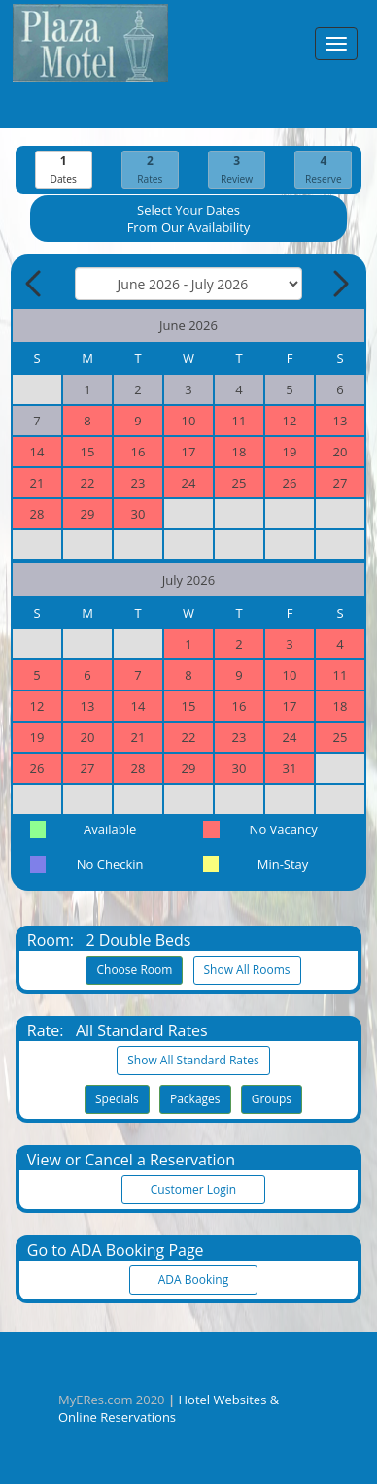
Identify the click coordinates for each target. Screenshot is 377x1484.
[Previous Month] (35, 283)
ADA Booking (193, 1279)
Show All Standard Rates (192, 1060)
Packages (195, 1099)
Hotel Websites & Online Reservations (168, 1408)
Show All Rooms (247, 969)
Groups (271, 1099)
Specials (117, 1099)
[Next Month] (339, 283)
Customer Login (193, 1189)
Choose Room (134, 969)
